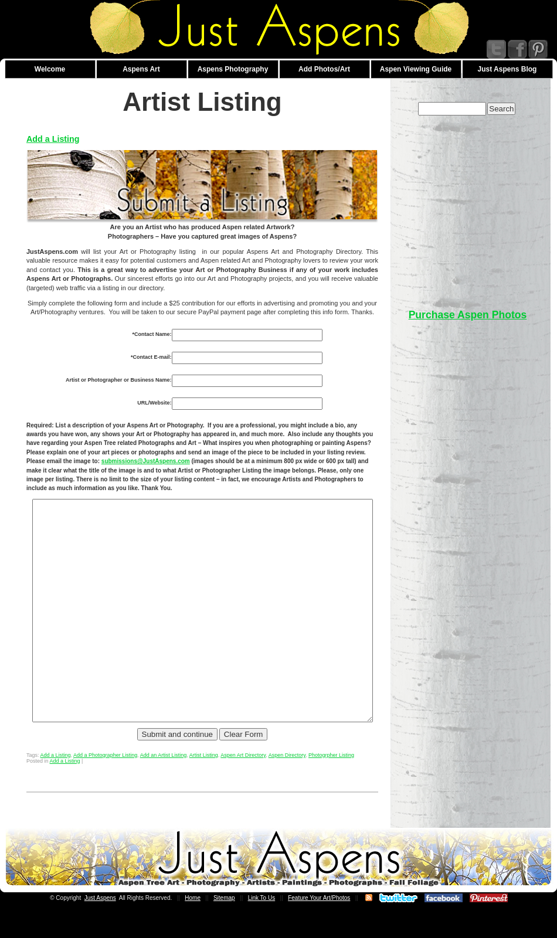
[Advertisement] (468, 206)
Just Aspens (100, 932)
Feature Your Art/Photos (319, 932)
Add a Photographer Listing (105, 790)
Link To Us (262, 932)
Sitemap (224, 932)
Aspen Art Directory (243, 790)
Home (193, 932)
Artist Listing (203, 790)
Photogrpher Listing (331, 790)
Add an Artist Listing (163, 790)
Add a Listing (53, 139)
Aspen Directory (287, 790)
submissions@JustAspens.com (70, 461)
